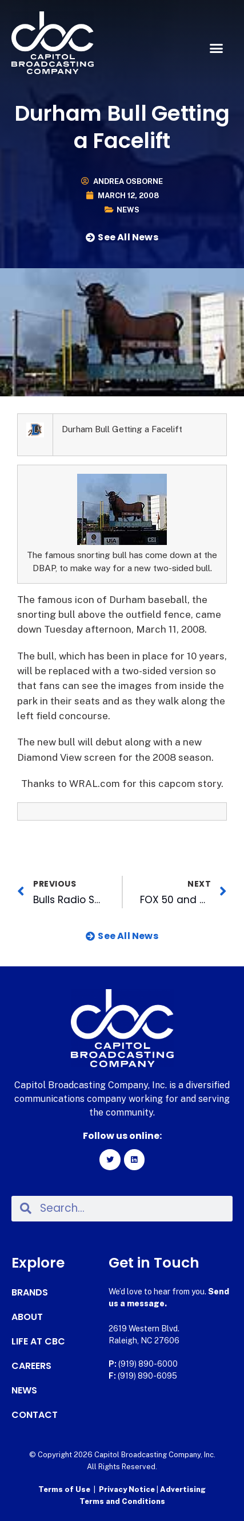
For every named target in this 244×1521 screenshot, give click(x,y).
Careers (31, 1366)
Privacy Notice (128, 1489)
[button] (216, 48)
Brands (29, 1292)
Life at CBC (38, 1341)
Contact (34, 1415)
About (27, 1317)
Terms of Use (64, 1489)
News (128, 210)
